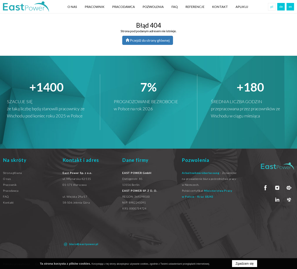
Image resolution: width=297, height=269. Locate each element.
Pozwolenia (153, 6)
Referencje (194, 6)
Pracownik (94, 6)
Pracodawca (123, 6)
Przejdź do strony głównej (148, 40)
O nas (72, 6)
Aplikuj (242, 6)
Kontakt (220, 6)
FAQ (174, 6)
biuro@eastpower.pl (80, 244)
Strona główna (12, 173)
